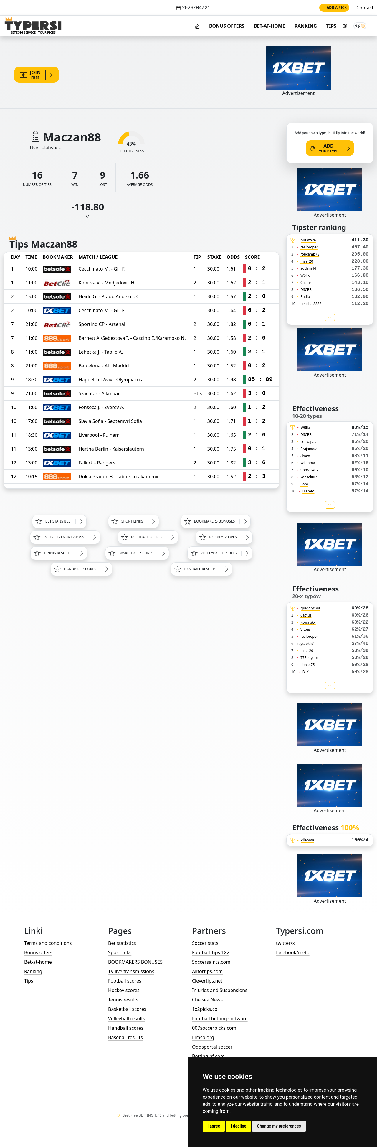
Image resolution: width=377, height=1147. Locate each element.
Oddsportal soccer (212, 1047)
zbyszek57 (305, 643)
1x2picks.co (204, 1009)
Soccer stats (205, 943)
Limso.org (203, 1037)
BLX (305, 671)
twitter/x (285, 943)
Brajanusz (308, 448)
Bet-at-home (269, 26)
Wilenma (307, 462)
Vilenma (307, 840)
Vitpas (305, 629)
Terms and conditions (48, 943)
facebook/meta (293, 952)
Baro (304, 484)
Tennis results (123, 999)
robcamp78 (309, 254)
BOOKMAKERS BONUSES (135, 962)
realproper (309, 247)
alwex (305, 455)
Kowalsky (308, 622)
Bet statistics (122, 943)
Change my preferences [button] (279, 1126)
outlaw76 (308, 240)
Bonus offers (226, 26)
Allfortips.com (207, 971)
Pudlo (305, 296)
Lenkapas (308, 441)
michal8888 (312, 303)
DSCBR (306, 289)
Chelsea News (207, 999)
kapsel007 (308, 476)
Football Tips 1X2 (210, 952)
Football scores (124, 981)
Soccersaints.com (211, 962)
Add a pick (334, 7)
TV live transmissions (131, 971)
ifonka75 (307, 664)
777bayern (309, 657)
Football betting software (220, 1018)
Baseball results (125, 1037)
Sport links (119, 952)
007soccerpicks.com (214, 1028)
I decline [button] (238, 1126)
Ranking (306, 26)
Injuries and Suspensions (219, 990)
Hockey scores (124, 990)
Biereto (308, 491)
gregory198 (310, 608)
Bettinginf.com (208, 1056)
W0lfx (305, 275)
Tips (331, 26)
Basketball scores (127, 1009)
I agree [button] (213, 1126)
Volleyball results (126, 1018)
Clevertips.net (207, 981)
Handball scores (125, 1028)
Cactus (306, 282)
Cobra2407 (309, 469)
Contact (364, 7)
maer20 (306, 261)
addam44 (308, 268)
